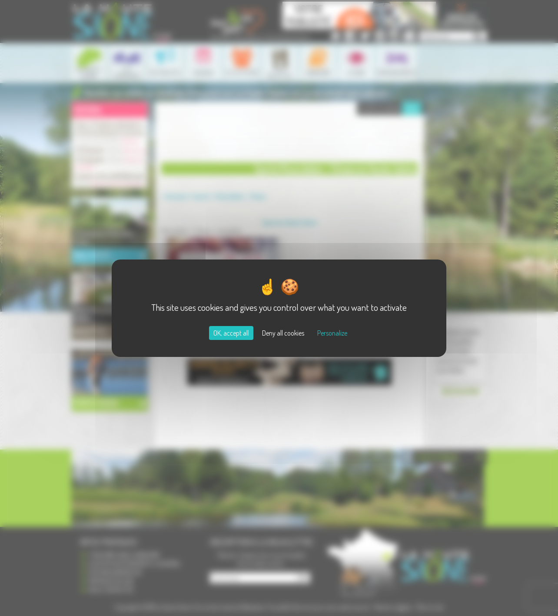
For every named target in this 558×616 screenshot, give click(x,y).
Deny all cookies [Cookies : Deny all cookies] (283, 333)
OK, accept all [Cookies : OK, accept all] (231, 333)
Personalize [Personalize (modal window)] (332, 333)
